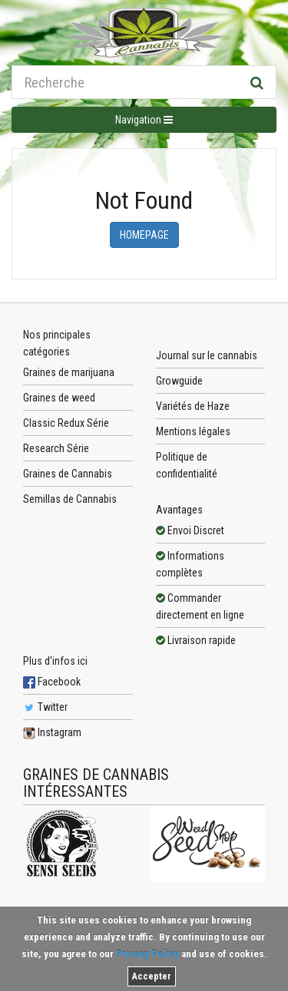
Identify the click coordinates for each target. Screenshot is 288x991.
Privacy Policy (147, 954)
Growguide (179, 381)
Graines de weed (59, 397)
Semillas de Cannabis (70, 499)
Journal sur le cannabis (206, 355)
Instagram (52, 732)
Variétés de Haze (193, 406)
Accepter (151, 976)
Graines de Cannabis (67, 473)
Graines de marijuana (68, 372)
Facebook (52, 682)
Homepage (144, 235)
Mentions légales (193, 431)
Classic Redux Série (66, 423)
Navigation (144, 120)
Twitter (45, 707)
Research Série (56, 448)
